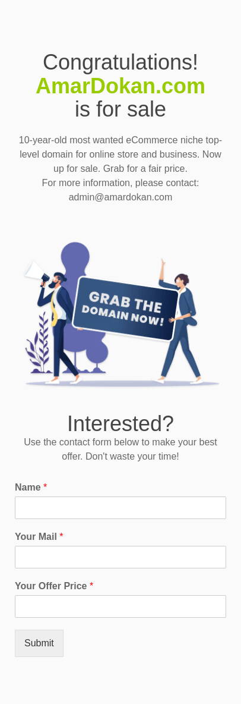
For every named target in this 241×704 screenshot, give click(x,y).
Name (31, 487)
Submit (39, 643)
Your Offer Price (54, 586)
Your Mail (39, 537)
